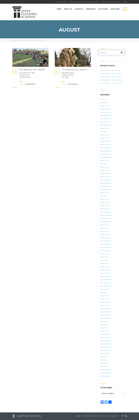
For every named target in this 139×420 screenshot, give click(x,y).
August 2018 (105, 289)
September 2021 (106, 189)
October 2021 (105, 186)
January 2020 (105, 238)
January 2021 (105, 209)
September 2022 (106, 157)
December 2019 (106, 241)
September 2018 (106, 286)
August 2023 (105, 128)
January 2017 (105, 337)
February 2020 (106, 234)
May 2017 (104, 324)
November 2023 (106, 118)
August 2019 (105, 254)
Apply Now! (86, 416)
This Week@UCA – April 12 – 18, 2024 (111, 83)
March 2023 (105, 138)
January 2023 (105, 144)
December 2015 (106, 373)
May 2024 (104, 99)
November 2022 (106, 151)
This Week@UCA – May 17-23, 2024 (110, 70)
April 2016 (104, 363)
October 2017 (105, 315)
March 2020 (105, 231)
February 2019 (106, 270)
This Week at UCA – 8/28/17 (32, 70)
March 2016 (105, 366)
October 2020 (106, 218)
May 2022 (104, 164)
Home (59, 9)
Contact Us (104, 416)
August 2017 (105, 321)
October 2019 (105, 247)
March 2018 (105, 299)
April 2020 (104, 228)
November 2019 (106, 244)
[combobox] (113, 393)
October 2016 (105, 347)
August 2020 (105, 225)
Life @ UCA (79, 9)
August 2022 (105, 160)
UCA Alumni (103, 9)
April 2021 (104, 199)
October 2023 (106, 122)
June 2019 (104, 257)
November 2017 (106, 312)
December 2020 (106, 212)
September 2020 (106, 221)
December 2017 (106, 308)
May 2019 (104, 260)
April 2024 (104, 102)
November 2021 (106, 183)
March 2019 (105, 266)
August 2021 (105, 192)
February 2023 (106, 141)
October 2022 (106, 154)
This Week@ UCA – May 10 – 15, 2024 (111, 73)
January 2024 (105, 112)
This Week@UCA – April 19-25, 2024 (111, 80)
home (78, 416)
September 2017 (106, 318)
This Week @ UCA (30, 84)
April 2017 (104, 328)
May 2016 (104, 360)
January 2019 (105, 273)
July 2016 (104, 357)
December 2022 (106, 147)
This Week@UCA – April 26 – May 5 (111, 77)
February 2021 (106, 205)
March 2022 (105, 170)
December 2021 (106, 180)
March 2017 (105, 331)
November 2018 (106, 279)
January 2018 (105, 305)
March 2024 (105, 106)
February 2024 (106, 109)
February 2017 (106, 334)
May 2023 (104, 131)
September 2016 (106, 350)
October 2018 (105, 283)
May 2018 (104, 292)
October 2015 (105, 376)
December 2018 (106, 276)
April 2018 (104, 295)
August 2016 (105, 353)
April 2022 (104, 167)
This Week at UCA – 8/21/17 (74, 70)
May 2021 (104, 196)
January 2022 (105, 176)
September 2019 (106, 250)
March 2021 (105, 202)
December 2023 (106, 115)
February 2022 (106, 173)
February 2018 (106, 302)
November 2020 (106, 215)
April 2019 (104, 263)
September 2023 (106, 125)
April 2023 (104, 135)
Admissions (91, 9)
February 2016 (106, 369)
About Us (68, 9)
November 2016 (106, 344)
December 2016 (106, 340)
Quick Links (115, 9)
